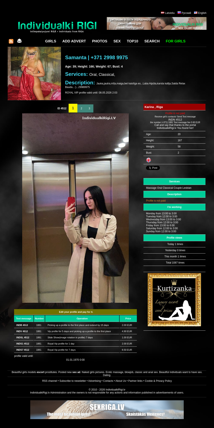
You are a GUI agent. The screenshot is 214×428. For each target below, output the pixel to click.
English (202, 13)
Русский (186, 13)
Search (152, 41)
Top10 (132, 41)
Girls (50, 41)
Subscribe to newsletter (72, 380)
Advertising (94, 380)
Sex (117, 41)
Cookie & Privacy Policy (158, 380)
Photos (99, 41)
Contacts (108, 380)
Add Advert (74, 41)
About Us (121, 380)
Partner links (135, 380)
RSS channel (49, 380)
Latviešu (170, 13)
